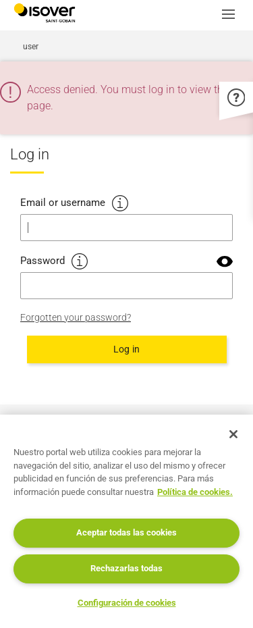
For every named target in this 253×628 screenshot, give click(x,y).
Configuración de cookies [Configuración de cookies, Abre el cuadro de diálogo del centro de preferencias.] (127, 603)
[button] (232, 15)
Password (42, 261)
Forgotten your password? (75, 317)
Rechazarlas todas (126, 568)
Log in (126, 349)
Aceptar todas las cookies (126, 532)
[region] (126, 521)
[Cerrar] (233, 434)
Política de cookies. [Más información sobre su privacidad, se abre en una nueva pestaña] (195, 492)
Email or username (62, 203)
